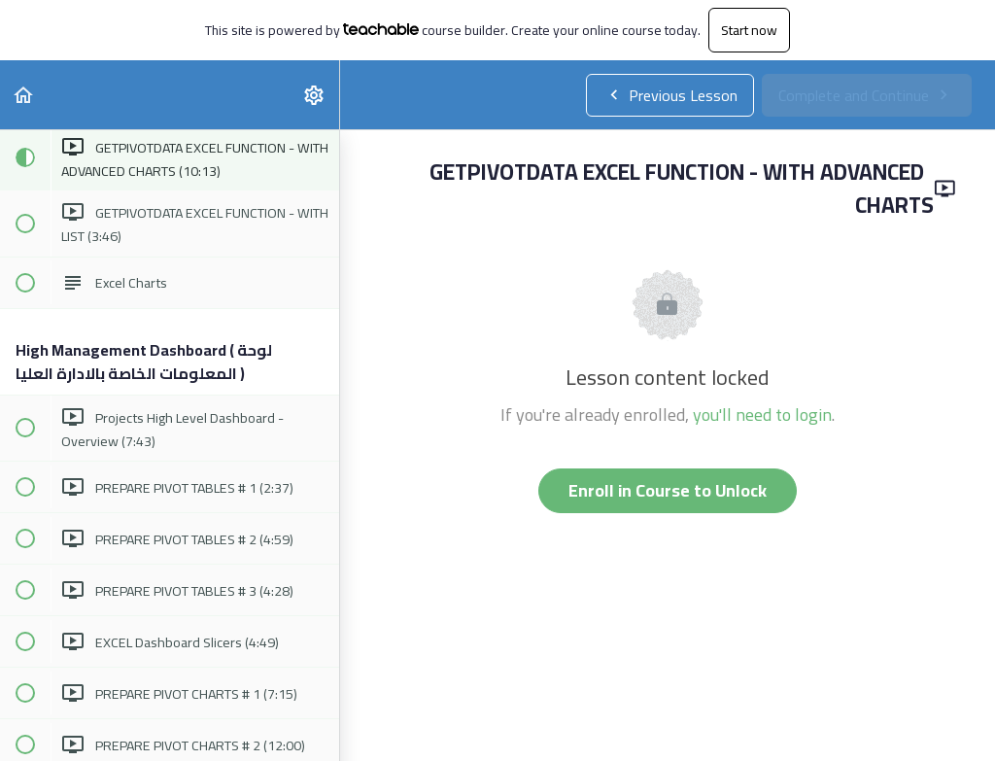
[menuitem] (315, 94)
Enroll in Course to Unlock (667, 490)
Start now (749, 30)
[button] (24, 94)
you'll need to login (762, 414)
